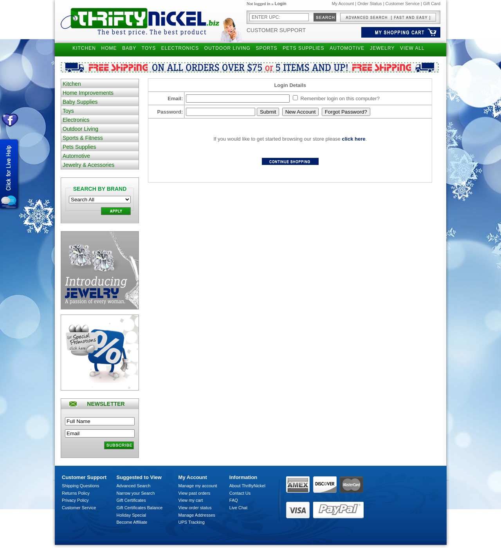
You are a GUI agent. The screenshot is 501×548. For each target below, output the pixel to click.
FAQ (233, 500)
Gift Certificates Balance (140, 507)
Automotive (76, 156)
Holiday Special (131, 515)
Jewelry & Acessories (88, 165)
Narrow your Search (136, 493)
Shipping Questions (80, 485)
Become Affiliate (132, 522)
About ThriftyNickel (247, 485)
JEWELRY (382, 48)
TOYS (149, 48)
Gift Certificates (131, 500)
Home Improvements (88, 93)
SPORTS (266, 48)
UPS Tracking (191, 522)
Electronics (76, 120)
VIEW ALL (412, 48)
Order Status (369, 3)
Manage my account (197, 485)
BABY (129, 48)
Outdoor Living (80, 129)
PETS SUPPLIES (303, 48)
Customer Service (403, 3)
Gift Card (431, 3)
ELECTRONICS (180, 48)
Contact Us (239, 493)
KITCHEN (84, 48)
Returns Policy (76, 493)
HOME (109, 48)
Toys (68, 111)
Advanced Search (134, 485)
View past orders (194, 493)
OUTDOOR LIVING (227, 48)
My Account (343, 3)
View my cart (190, 500)
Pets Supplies (79, 147)
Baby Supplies (80, 102)
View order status (195, 507)
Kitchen (72, 84)
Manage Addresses (196, 515)
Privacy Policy (75, 500)
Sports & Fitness (83, 138)
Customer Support (276, 30)
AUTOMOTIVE (347, 48)
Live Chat (238, 507)
